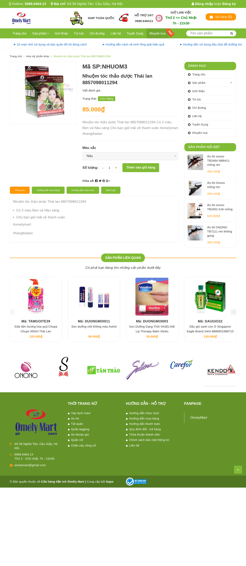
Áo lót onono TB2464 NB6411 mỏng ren (218, 160)
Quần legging (80, 429)
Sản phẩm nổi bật (204, 147)
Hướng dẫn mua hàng (144, 418)
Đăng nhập (202, 4)
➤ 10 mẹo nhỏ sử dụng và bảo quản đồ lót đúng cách (50, 44)
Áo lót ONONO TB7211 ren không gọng (219, 231)
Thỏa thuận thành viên (144, 434)
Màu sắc (89, 148)
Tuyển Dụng (135, 33)
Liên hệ (115, 33)
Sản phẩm (40, 33)
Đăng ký (229, 4)
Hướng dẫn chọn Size (144, 413)
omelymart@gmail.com (30, 465)
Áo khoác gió (80, 434)
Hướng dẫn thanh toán (144, 423)
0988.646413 (144, 21)
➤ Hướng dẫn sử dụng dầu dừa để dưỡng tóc (211, 44)
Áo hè (75, 418)
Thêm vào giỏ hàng (140, 167)
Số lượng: (90, 168)
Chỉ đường (97, 33)
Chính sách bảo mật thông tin (149, 440)
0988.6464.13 (35, 4)
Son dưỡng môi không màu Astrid (94, 326)
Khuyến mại (157, 33)
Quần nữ (77, 440)
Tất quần (77, 423)
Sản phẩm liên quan (123, 257)
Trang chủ (19, 33)
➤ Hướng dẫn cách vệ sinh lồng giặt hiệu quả (133, 44)
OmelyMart (198, 417)
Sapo (109, 481)
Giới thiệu (61, 33)
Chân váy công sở (83, 445)
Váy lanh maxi (80, 413)
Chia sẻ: (88, 180)
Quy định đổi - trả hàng (145, 429)
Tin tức (79, 33)
